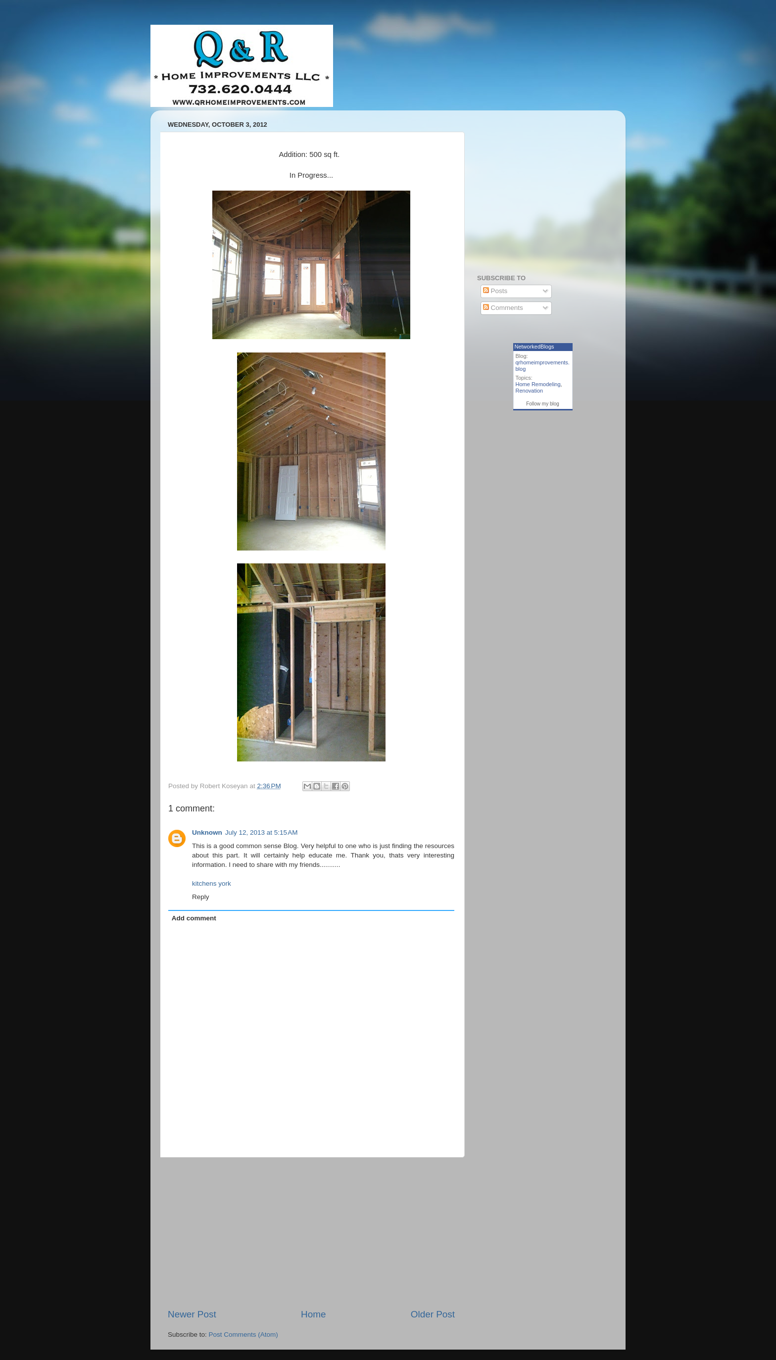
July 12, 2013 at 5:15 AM (261, 832)
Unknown (207, 832)
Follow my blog (542, 403)
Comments (503, 307)
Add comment (194, 918)
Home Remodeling (538, 384)
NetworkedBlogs (534, 347)
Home (313, 1314)
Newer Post (192, 1314)
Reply (200, 897)
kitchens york (211, 883)
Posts (495, 291)
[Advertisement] (311, 1233)
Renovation (529, 391)
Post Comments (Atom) (243, 1334)
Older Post (433, 1314)
